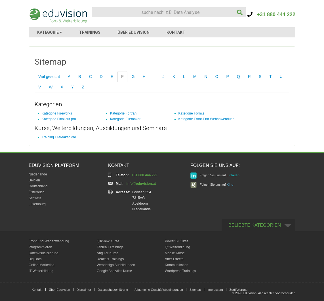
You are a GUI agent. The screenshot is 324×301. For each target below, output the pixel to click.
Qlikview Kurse (108, 241)
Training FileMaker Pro (59, 137)
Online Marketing (41, 265)
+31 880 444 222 (271, 14)
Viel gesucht (49, 76)
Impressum (215, 289)
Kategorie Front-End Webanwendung (206, 119)
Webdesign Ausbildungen (116, 265)
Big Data (35, 259)
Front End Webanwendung (49, 241)
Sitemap (195, 289)
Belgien (34, 180)
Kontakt (37, 289)
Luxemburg (37, 204)
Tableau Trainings (110, 247)
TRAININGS (89, 32)
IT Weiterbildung (41, 271)
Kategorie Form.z (191, 113)
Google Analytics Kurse (114, 271)
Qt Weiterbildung (177, 247)
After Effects (174, 259)
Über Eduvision (59, 289)
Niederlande (38, 174)
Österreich (36, 192)
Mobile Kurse (175, 253)
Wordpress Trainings (180, 271)
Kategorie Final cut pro (59, 119)
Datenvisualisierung (43, 253)
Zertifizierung (239, 289)
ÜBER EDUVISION (133, 32)
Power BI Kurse (176, 241)
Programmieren (40, 247)
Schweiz (35, 198)
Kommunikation (176, 265)
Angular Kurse (107, 253)
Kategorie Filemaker (125, 119)
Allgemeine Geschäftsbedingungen (158, 289)
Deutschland (38, 186)
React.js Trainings (110, 259)
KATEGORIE (49, 32)
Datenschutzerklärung (113, 289)
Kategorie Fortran (123, 113)
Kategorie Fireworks (57, 113)
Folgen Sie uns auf (214, 175)
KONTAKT (176, 32)
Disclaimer (84, 289)
